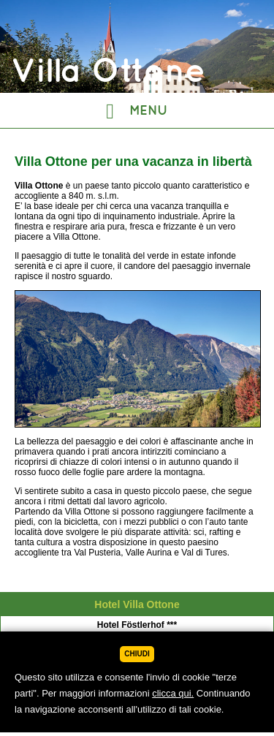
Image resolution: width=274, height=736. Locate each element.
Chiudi (136, 654)
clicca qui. (173, 693)
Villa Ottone (137, 630)
